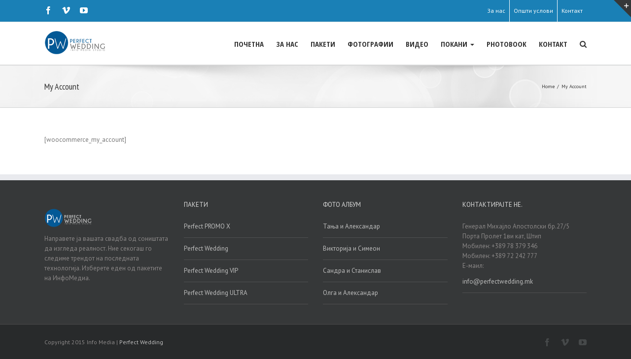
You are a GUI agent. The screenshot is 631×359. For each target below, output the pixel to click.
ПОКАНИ (457, 44)
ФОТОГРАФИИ (370, 44)
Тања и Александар (351, 226)
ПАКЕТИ (323, 44)
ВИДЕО (417, 44)
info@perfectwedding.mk (497, 281)
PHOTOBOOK (506, 44)
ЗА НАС (287, 44)
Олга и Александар (350, 292)
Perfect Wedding (206, 248)
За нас (496, 10)
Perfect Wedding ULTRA (215, 292)
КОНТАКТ (553, 44)
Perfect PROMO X (207, 226)
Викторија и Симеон (351, 248)
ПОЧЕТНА (249, 44)
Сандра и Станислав (352, 270)
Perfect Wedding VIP (211, 270)
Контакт (572, 10)
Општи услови (533, 10)
